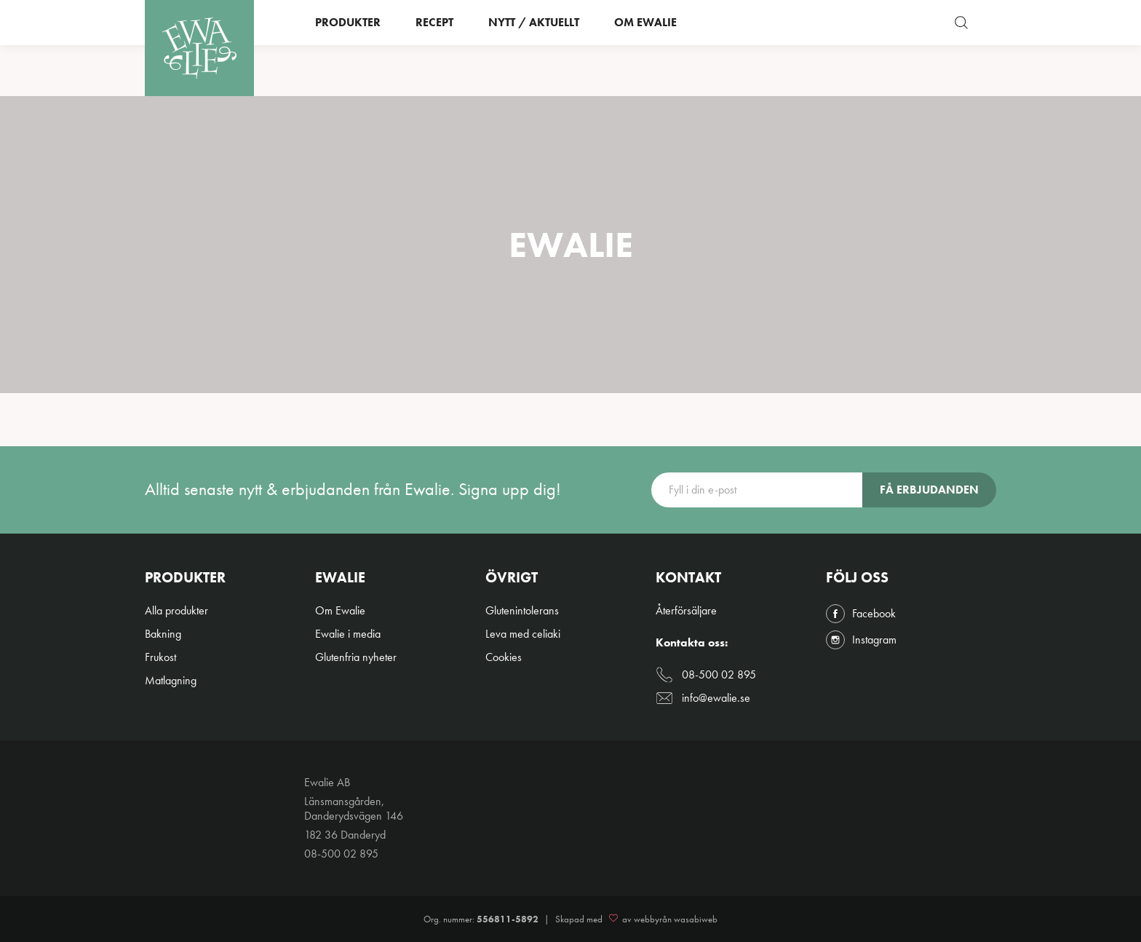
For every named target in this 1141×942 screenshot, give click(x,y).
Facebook (861, 613)
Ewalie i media (348, 633)
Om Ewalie (645, 47)
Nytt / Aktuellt (533, 47)
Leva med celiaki (522, 633)
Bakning (163, 633)
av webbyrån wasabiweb (661, 919)
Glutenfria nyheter (356, 657)
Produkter (348, 47)
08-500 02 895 (706, 675)
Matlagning (170, 680)
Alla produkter (176, 610)
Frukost (160, 657)
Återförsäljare (686, 610)
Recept (434, 47)
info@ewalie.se (703, 698)
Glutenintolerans (522, 610)
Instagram (861, 640)
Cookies (503, 657)
